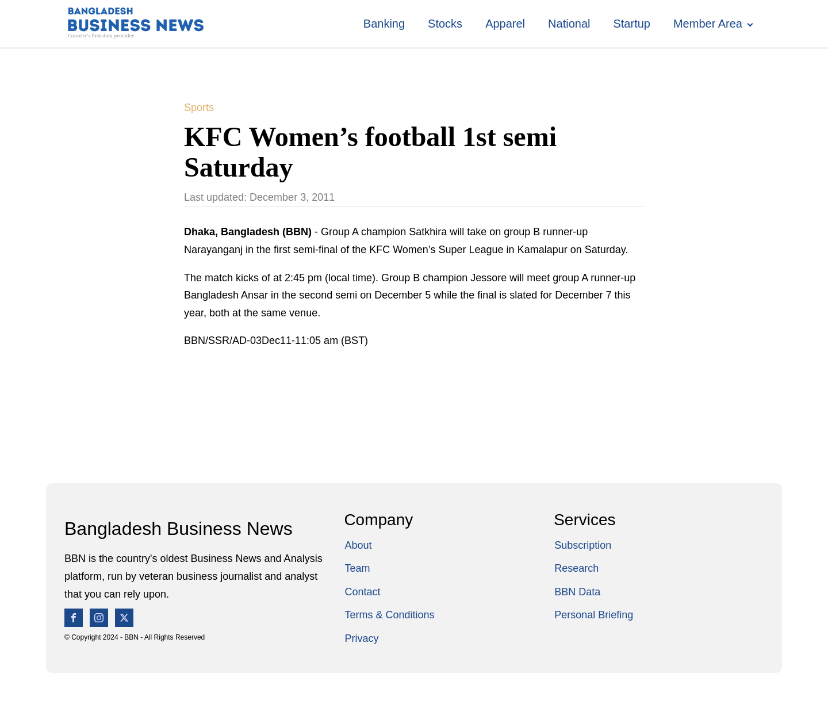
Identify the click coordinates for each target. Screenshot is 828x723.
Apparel (505, 23)
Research (576, 568)
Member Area (707, 23)
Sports (199, 107)
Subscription (582, 545)
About (357, 545)
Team (357, 568)
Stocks (445, 23)
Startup (631, 23)
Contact (362, 592)
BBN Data (577, 592)
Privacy (361, 638)
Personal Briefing (593, 615)
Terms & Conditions (389, 615)
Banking (384, 23)
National (569, 23)
